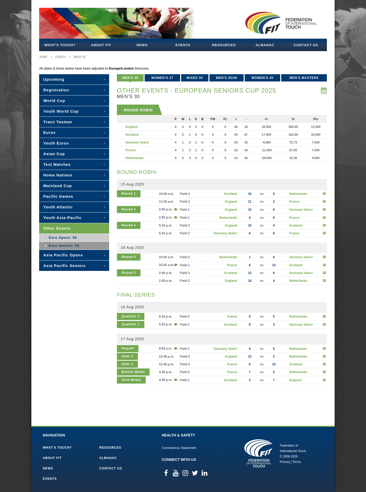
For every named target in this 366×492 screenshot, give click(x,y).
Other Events (57, 228)
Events (183, 45)
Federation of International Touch (258, 453)
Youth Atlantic (58, 207)
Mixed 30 (195, 78)
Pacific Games (58, 196)
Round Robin (138, 110)
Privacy (285, 462)
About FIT (101, 45)
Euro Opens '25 (63, 238)
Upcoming (53, 79)
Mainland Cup (57, 185)
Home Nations (58, 175)
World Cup (54, 100)
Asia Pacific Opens (63, 255)
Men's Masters (304, 78)
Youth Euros (56, 143)
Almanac (265, 45)
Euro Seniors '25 (64, 246)
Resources (224, 45)
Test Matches (57, 164)
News (142, 45)
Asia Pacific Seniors (64, 265)
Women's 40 (262, 78)
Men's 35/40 (226, 78)
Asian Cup (54, 154)
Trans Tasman (57, 122)
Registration (56, 90)
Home (43, 57)
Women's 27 (162, 78)
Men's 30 (80, 57)
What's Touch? (59, 45)
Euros (49, 132)
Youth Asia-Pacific (62, 217)
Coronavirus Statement (179, 448)
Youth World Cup (61, 111)
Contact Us (306, 45)
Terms (296, 462)
